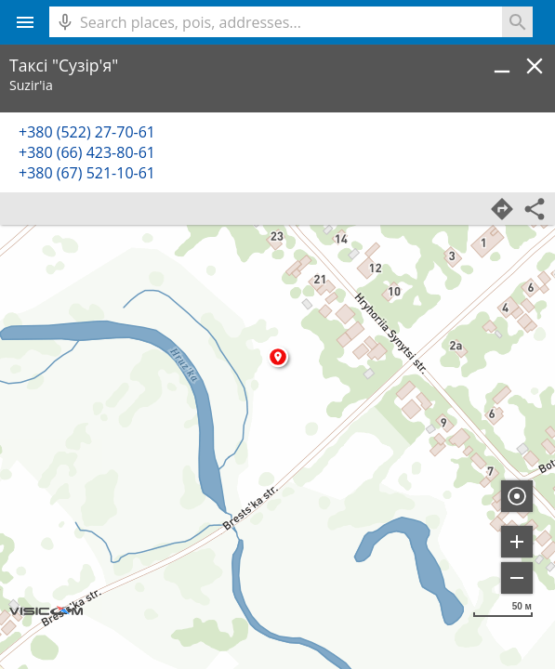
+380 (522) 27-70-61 (87, 132)
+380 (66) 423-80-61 (87, 152)
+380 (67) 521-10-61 (87, 173)
